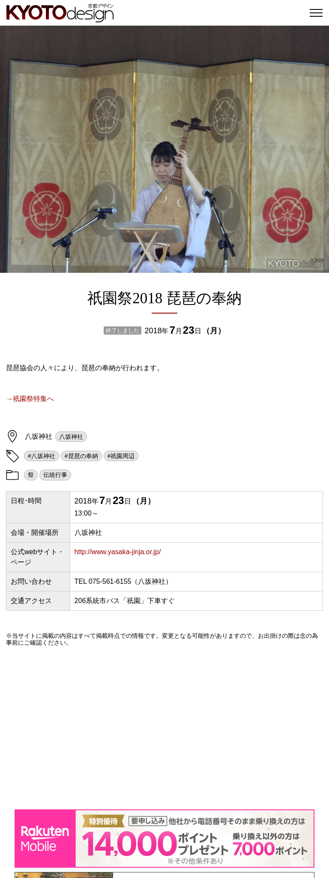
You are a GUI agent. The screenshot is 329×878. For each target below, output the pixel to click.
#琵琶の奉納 (81, 456)
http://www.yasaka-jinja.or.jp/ (118, 551)
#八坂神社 (41, 456)
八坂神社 (71, 436)
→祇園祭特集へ (30, 398)
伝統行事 (55, 474)
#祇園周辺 (121, 456)
